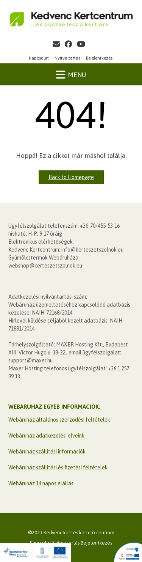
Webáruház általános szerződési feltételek (59, 420)
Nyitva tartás (67, 58)
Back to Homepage (71, 177)
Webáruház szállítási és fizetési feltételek (58, 467)
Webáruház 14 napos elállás (40, 483)
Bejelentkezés (99, 58)
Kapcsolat (39, 58)
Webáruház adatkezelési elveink (46, 436)
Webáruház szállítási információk (47, 452)
